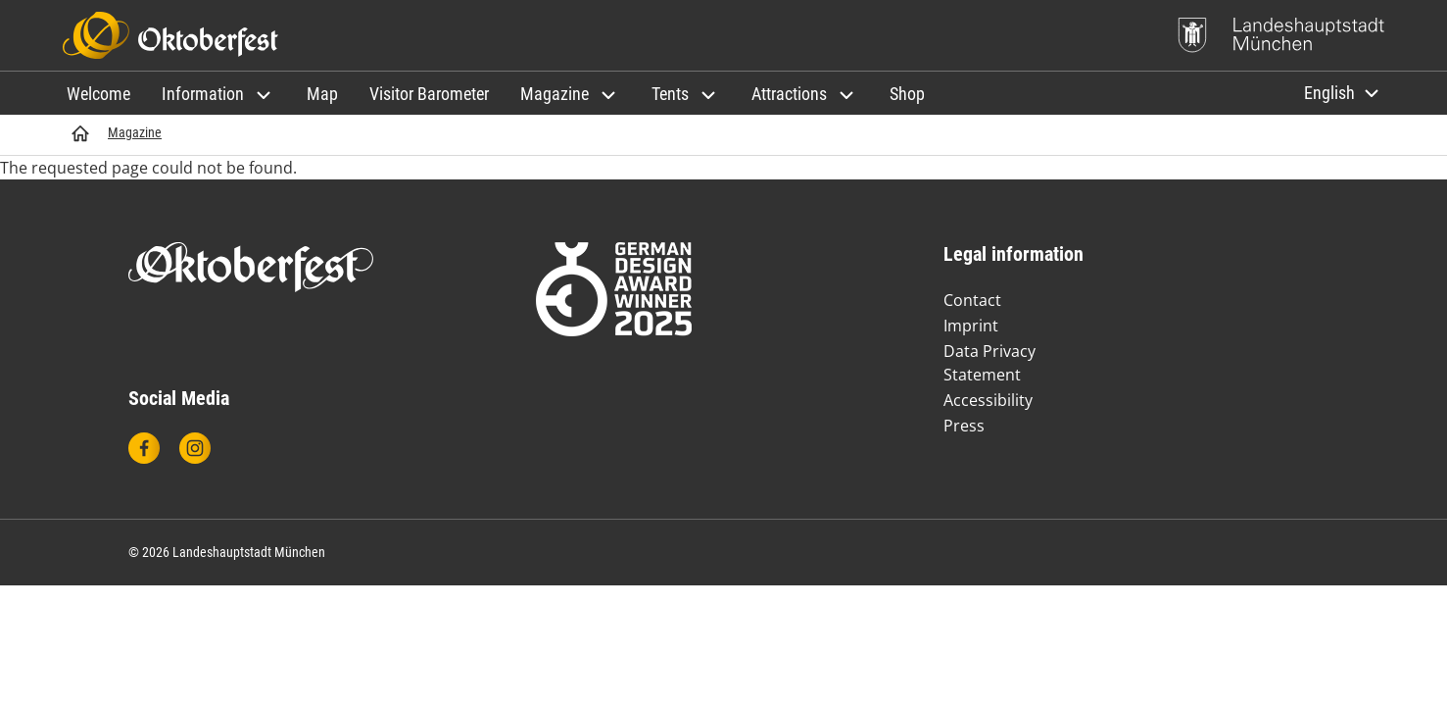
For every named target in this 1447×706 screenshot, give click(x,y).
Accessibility (988, 400)
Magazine (135, 132)
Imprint (970, 325)
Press (964, 425)
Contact (972, 300)
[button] (218, 94)
